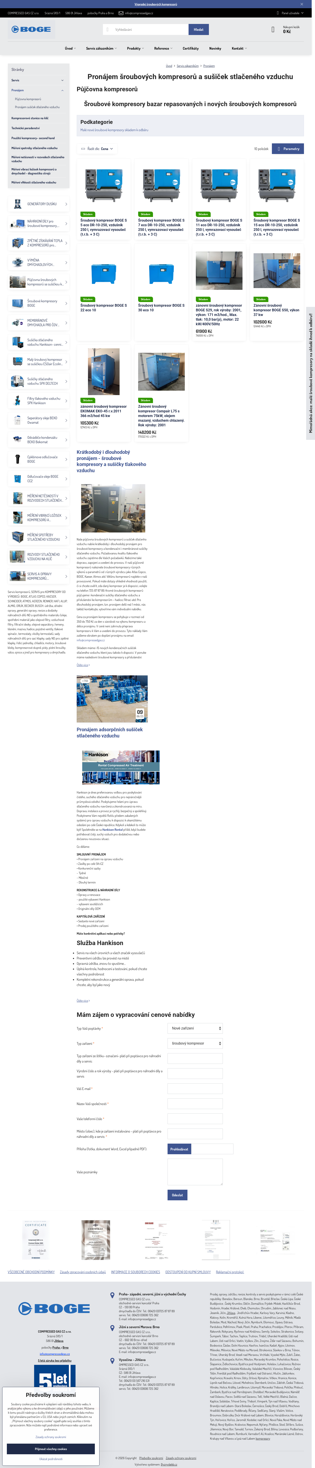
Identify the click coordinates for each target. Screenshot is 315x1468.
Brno (66, 1347)
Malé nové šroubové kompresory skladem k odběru (114, 130)
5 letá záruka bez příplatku (54, 1360)
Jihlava (58, 1341)
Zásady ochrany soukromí (181, 1458)
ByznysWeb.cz (169, 1464)
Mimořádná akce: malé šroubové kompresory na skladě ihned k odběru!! (310, 373)
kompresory (263, 1438)
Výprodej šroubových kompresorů (156, 4)
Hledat (199, 29)
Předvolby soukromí (151, 1458)
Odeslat (177, 1195)
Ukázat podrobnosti (51, 1459)
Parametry (288, 149)
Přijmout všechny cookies (51, 1449)
